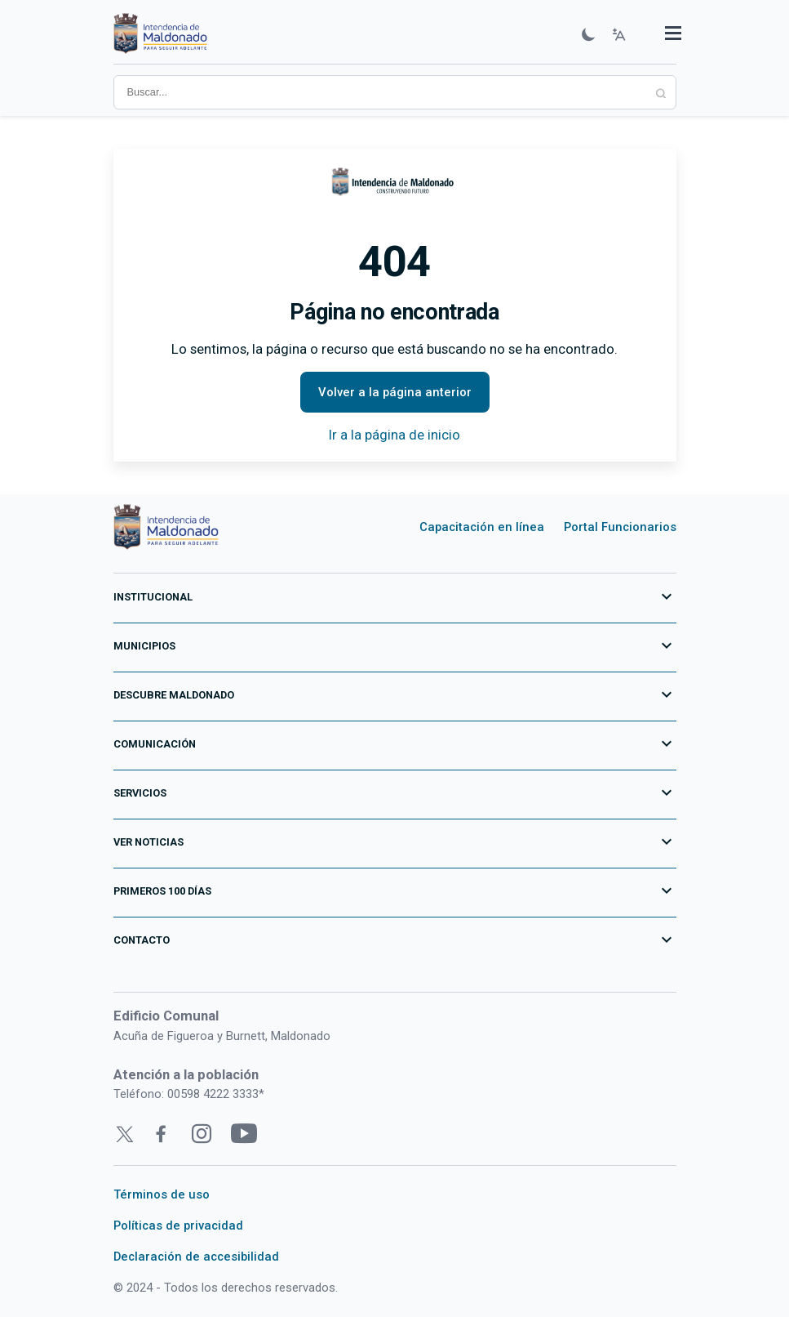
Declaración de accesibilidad (196, 1256)
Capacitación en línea (481, 527)
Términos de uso (161, 1194)
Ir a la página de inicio (394, 434)
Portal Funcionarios (620, 527)
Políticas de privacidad (178, 1225)
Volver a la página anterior (395, 392)
